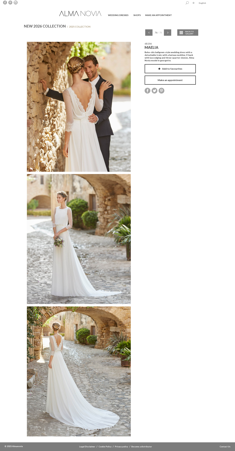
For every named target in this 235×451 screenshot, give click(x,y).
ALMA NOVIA (80, 13)
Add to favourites (170, 68)
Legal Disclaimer (87, 446)
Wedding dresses (118, 15)
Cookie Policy (105, 446)
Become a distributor (141, 446)
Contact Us (225, 446)
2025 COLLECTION (79, 26)
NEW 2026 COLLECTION (45, 26)
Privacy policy (121, 446)
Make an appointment (158, 15)
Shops (137, 15)
